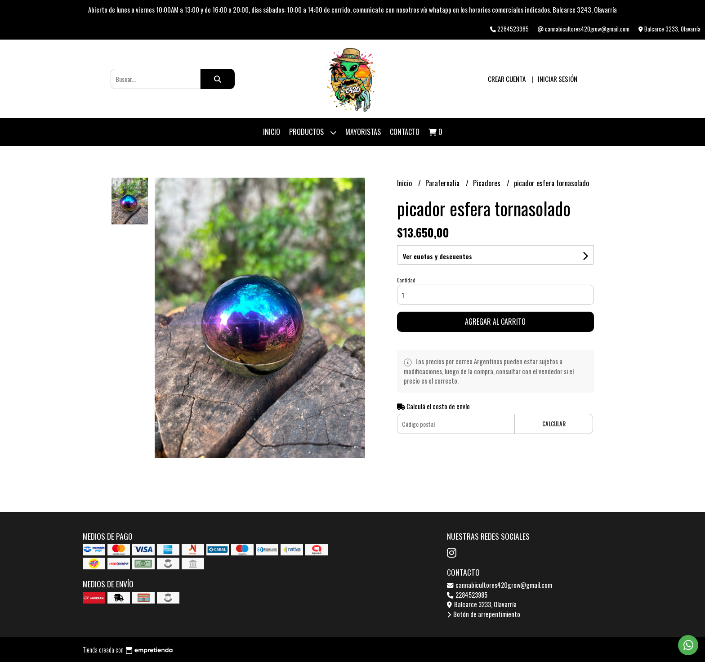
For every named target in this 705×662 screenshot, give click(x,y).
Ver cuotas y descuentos (437, 256)
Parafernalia (443, 183)
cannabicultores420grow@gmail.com (499, 585)
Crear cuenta (507, 79)
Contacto (404, 131)
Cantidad (406, 280)
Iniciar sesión (557, 79)
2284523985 (467, 594)
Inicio (271, 131)
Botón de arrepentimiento (483, 614)
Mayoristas (363, 131)
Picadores (487, 183)
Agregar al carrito (495, 321)
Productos (312, 132)
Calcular (554, 424)
